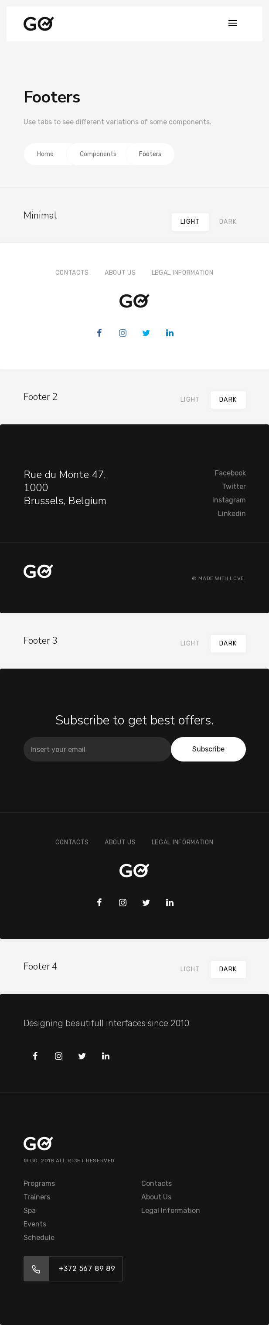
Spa (30, 1210)
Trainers (37, 1197)
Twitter (234, 486)
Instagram (229, 500)
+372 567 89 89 (87, 1268)
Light (190, 221)
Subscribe (208, 749)
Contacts (72, 273)
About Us (120, 273)
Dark (228, 221)
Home (45, 154)
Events (35, 1224)
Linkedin (232, 513)
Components (98, 154)
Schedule (39, 1237)
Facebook (230, 473)
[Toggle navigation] (233, 24)
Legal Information (183, 273)
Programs (39, 1183)
